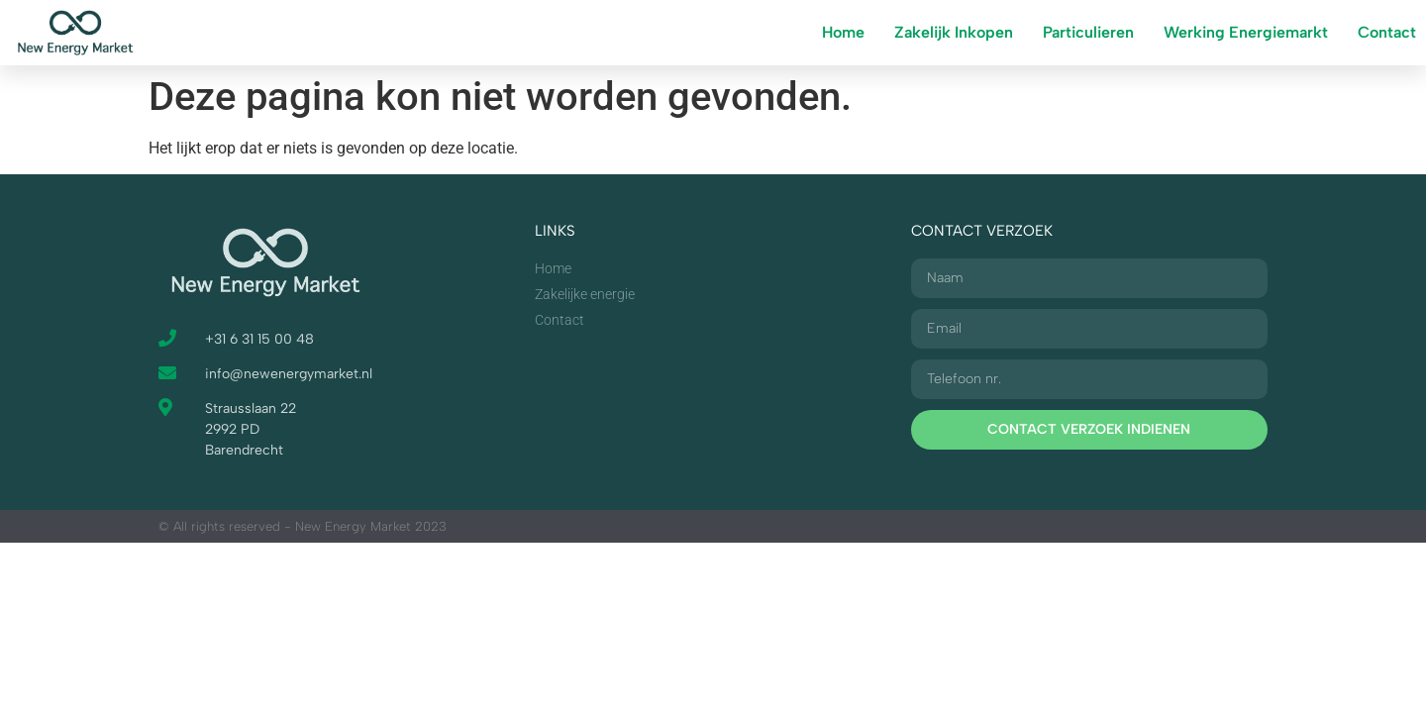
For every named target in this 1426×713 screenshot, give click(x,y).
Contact (1387, 32)
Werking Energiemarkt (1246, 32)
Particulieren (1088, 32)
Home (843, 32)
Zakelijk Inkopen (953, 32)
